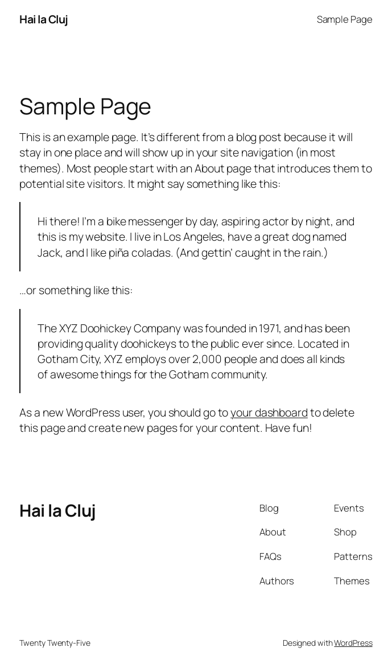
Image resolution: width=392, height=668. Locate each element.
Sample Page (345, 19)
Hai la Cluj (43, 19)
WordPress (353, 642)
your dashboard (269, 412)
